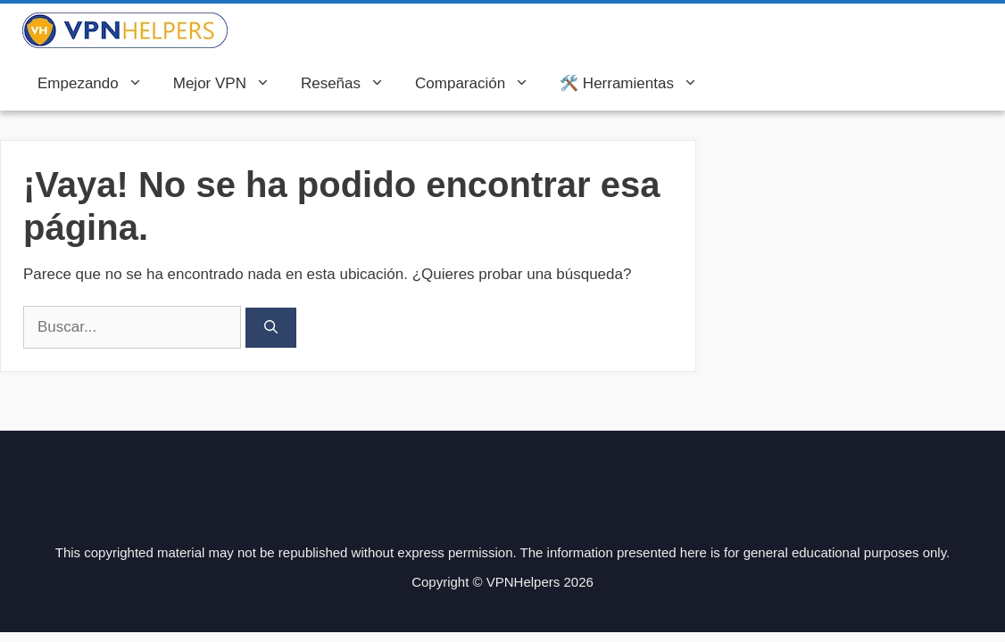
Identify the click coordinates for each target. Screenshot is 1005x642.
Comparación (479, 84)
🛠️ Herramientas (636, 84)
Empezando (97, 84)
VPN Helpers (288, 30)
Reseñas (350, 84)
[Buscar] (270, 328)
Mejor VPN (229, 84)
